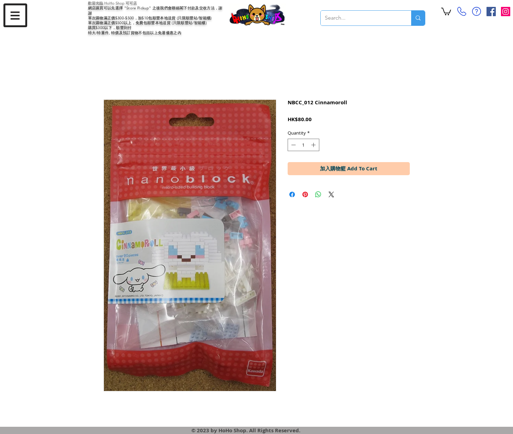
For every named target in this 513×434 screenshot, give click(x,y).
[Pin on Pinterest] (305, 194)
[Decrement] (293, 145)
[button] (15, 15)
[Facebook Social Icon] (491, 11)
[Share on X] (331, 194)
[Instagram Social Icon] (505, 11)
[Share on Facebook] (292, 194)
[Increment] (314, 145)
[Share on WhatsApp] (318, 194)
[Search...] (361, 18)
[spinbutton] (303, 145)
